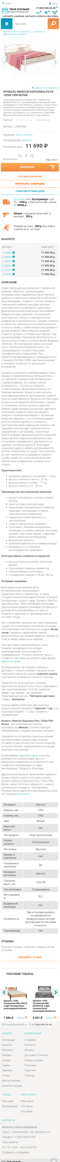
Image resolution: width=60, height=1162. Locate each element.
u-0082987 (7, 265)
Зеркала (7, 1070)
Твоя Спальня (10, 31)
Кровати (37, 31)
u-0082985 (7, 261)
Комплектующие (12, 1085)
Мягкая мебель (11, 1080)
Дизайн (28, 1050)
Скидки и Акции (33, 1060)
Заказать (37, 167)
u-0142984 (7, 274)
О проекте (7, 16)
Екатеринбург (10, 1106)
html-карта (27, 1101)
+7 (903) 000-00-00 (46, 8)
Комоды (7, 1055)
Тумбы (6, 1065)
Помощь (29, 1075)
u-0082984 (7, 257)
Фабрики (19, 16)
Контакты (30, 16)
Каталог (25, 31)
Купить (20, 1017)
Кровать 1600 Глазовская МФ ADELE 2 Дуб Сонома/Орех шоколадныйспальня (15, 1004)
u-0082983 (7, 252)
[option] (30, 59)
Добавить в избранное (47, 88)
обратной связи (10, 661)
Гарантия (30, 1070)
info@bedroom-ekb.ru (16, 1024)
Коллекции (8, 1039)
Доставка (19, 199)
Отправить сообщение (15, 1152)
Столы (6, 1075)
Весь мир (7, 1101)
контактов (23, 793)
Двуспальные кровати (15, 34)
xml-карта (26, 1106)
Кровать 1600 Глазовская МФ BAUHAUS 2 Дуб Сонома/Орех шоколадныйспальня (44, 1005)
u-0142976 (7, 270)
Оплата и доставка (47, 16)
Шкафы (6, 1060)
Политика (30, 1065)
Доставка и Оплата (36, 1055)
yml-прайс (27, 1111)
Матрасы (7, 1050)
